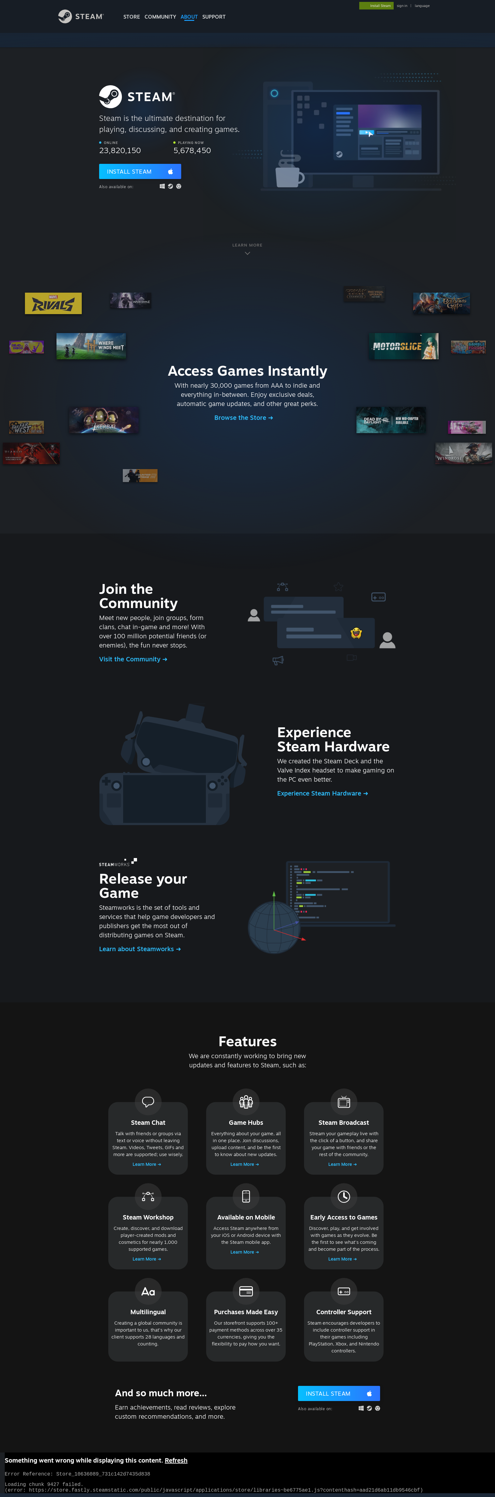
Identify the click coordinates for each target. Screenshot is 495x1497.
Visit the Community (130, 659)
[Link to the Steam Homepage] (86, 21)
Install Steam (129, 171)
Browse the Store (241, 417)
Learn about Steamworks (137, 949)
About (189, 17)
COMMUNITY (160, 17)
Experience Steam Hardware (320, 793)
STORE (131, 17)
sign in (402, 5)
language (422, 5)
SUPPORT (214, 17)
